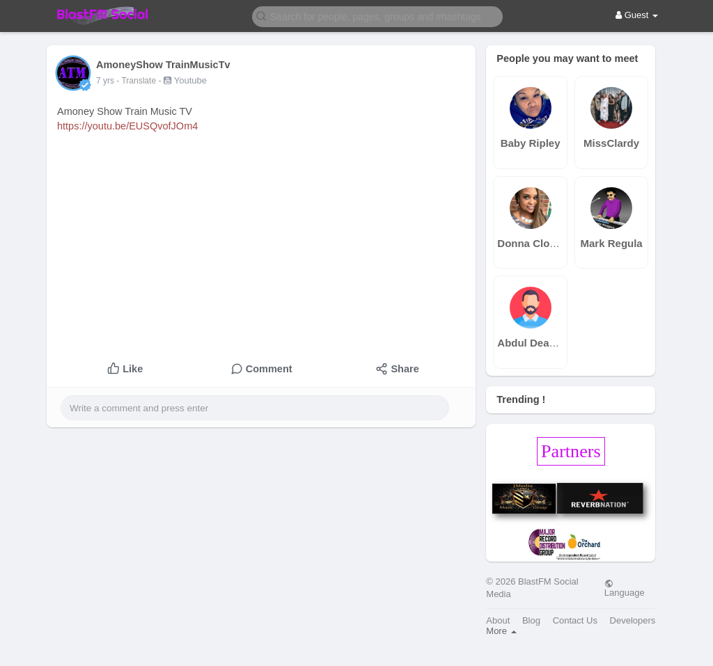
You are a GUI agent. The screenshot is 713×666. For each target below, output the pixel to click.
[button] (377, 15)
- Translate (137, 81)
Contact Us (575, 620)
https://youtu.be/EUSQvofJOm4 (127, 126)
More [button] (501, 631)
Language (624, 588)
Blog (531, 620)
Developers (633, 620)
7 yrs (105, 81)
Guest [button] (637, 15)
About (498, 620)
